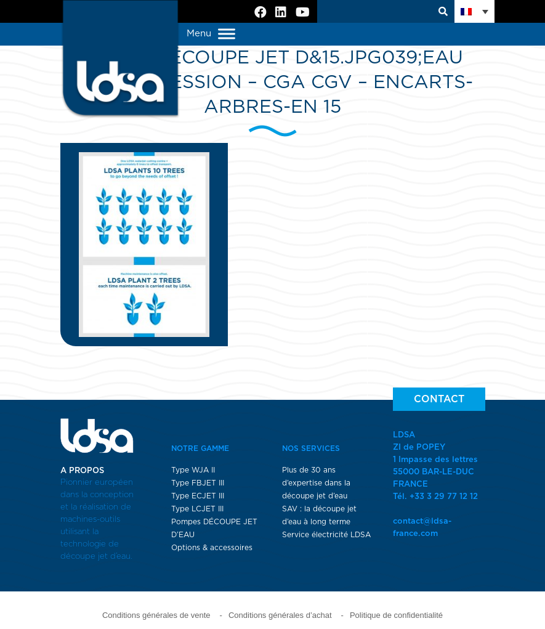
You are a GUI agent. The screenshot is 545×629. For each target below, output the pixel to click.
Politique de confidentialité (396, 615)
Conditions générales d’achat (280, 615)
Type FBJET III (197, 483)
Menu (211, 34)
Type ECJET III (197, 496)
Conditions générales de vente (156, 615)
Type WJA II (193, 470)
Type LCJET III (197, 509)
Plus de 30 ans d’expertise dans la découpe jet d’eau (316, 483)
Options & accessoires (211, 547)
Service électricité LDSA (326, 534)
